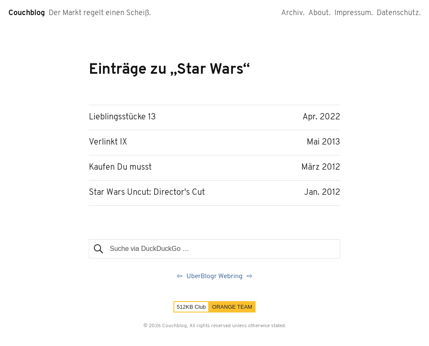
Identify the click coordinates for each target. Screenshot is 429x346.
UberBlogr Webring (214, 276)
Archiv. (293, 13)
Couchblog (26, 13)
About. (319, 13)
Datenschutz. (399, 13)
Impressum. (353, 13)
